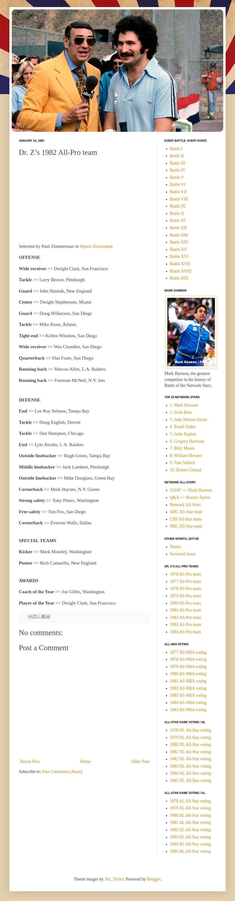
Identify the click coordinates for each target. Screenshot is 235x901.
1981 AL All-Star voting (190, 822)
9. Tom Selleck (182, 462)
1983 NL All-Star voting (190, 766)
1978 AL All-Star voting (190, 801)
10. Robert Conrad (185, 470)
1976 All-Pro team (185, 574)
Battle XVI (179, 256)
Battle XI (177, 220)
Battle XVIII (180, 271)
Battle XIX (179, 278)
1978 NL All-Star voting (190, 730)
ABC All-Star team (186, 511)
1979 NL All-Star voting (190, 737)
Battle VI (177, 184)
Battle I (176, 148)
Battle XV (178, 249)
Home (85, 761)
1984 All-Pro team (185, 631)
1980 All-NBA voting (188, 673)
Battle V (177, 177)
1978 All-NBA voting (188, 659)
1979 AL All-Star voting (190, 808)
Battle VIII (179, 199)
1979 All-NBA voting (188, 666)
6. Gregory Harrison (187, 441)
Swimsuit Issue (183, 554)
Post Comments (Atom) (62, 771)
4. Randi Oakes (183, 426)
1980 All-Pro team (185, 603)
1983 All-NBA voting (188, 695)
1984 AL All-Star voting (190, 844)
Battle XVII (180, 263)
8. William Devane (186, 455)
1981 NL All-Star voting (190, 751)
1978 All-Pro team (185, 588)
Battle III (177, 163)
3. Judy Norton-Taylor (189, 419)
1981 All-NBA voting (188, 681)
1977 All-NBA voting (188, 652)
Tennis (175, 546)
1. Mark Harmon (184, 405)
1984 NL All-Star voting (190, 773)
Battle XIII (179, 235)
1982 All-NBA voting (188, 688)
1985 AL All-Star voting (190, 851)
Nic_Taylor (114, 879)
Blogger (153, 879)
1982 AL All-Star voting (190, 829)
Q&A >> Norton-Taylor (190, 497)
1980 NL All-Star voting (190, 744)
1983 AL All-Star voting (190, 837)
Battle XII (178, 227)
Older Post (140, 761)
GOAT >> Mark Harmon (191, 490)
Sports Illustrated (96, 246)
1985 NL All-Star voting (190, 780)
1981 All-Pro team (185, 610)
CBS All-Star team (186, 519)
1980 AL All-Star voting (190, 815)
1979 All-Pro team (185, 595)
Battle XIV (179, 242)
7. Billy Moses (182, 448)
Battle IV (177, 170)
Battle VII (178, 191)
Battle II (177, 155)
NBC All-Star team (186, 526)
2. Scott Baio (181, 412)
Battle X (177, 213)
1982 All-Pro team (185, 617)
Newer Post (30, 761)
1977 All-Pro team (185, 581)
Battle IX (177, 206)
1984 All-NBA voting (188, 702)
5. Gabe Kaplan (183, 434)
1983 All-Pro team (185, 624)
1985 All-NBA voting (188, 709)
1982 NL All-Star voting (190, 759)
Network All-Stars (185, 504)
